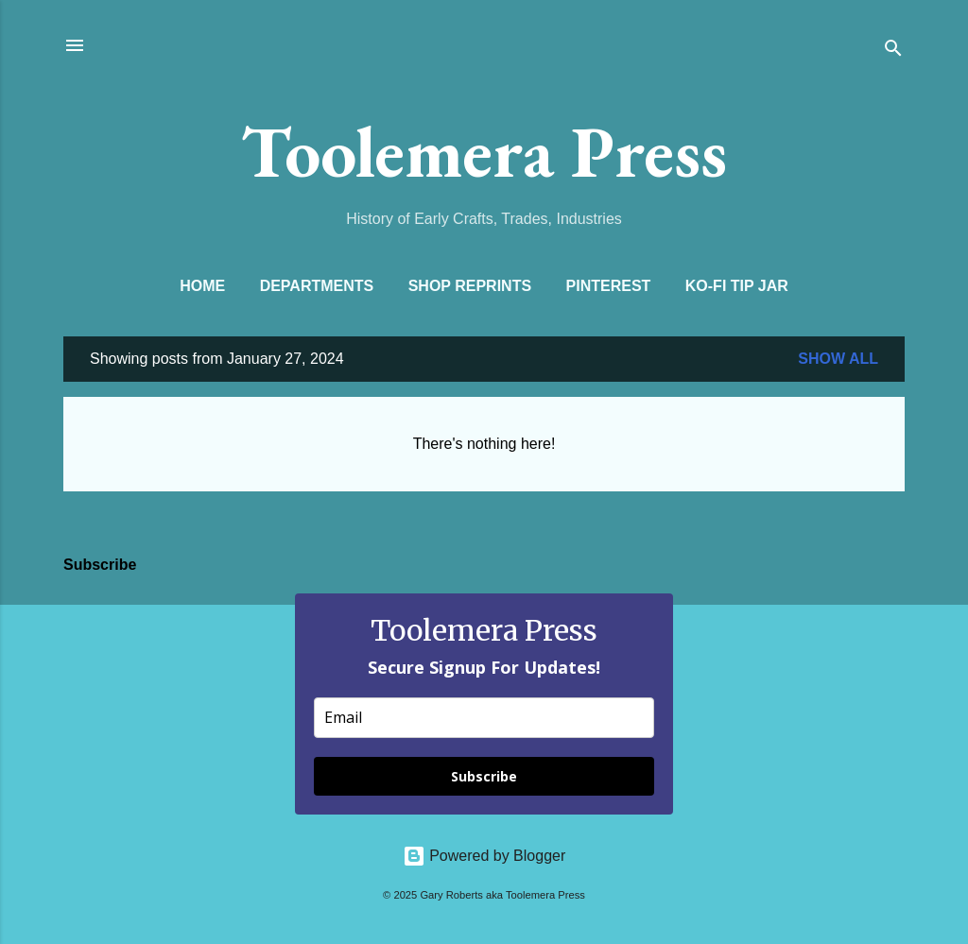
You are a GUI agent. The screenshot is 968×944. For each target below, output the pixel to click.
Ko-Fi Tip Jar (736, 286)
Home (202, 286)
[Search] (893, 51)
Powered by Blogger (484, 856)
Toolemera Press (484, 151)
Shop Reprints (469, 286)
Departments (317, 286)
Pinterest (608, 286)
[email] (484, 717)
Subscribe (484, 776)
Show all (838, 359)
